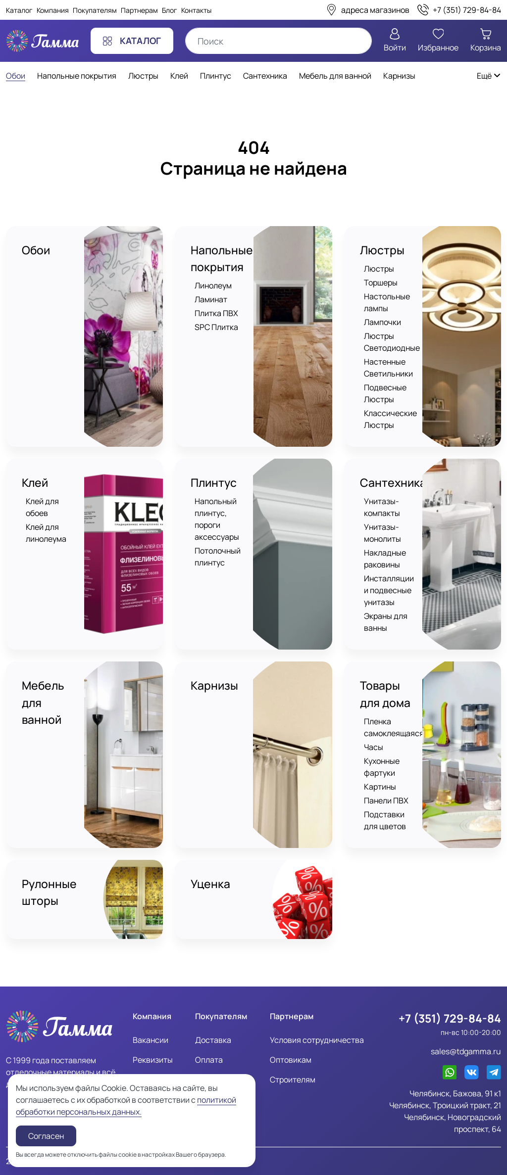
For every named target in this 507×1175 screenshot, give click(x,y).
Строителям (292, 1079)
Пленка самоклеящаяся (394, 727)
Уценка (210, 884)
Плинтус (214, 482)
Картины (380, 786)
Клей (35, 482)
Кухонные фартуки (382, 766)
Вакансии (150, 1039)
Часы (373, 747)
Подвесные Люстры (385, 393)
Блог (169, 10)
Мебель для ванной (43, 703)
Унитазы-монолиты (382, 533)
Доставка (213, 1039)
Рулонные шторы (49, 892)
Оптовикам (290, 1059)
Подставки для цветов (385, 820)
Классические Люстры (390, 419)
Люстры (382, 250)
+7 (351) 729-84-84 (450, 1018)
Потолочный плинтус (218, 557)
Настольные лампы (387, 302)
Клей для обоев (42, 507)
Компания (53, 10)
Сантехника (393, 482)
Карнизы (214, 686)
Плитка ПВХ (216, 313)
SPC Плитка (216, 327)
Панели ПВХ (386, 800)
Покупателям (95, 10)
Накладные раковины (385, 559)
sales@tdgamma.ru (466, 1051)
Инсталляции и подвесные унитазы (389, 590)
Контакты (196, 10)
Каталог (19, 10)
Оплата (209, 1059)
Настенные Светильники (388, 367)
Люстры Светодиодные (392, 341)
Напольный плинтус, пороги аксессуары (217, 519)
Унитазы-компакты (382, 507)
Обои (36, 250)
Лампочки (382, 322)
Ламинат (211, 299)
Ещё (489, 75)
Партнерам (139, 10)
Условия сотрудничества (317, 1039)
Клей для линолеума (46, 533)
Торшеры (381, 282)
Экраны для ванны (385, 622)
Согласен (46, 1135)
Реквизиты (153, 1059)
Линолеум (213, 286)
